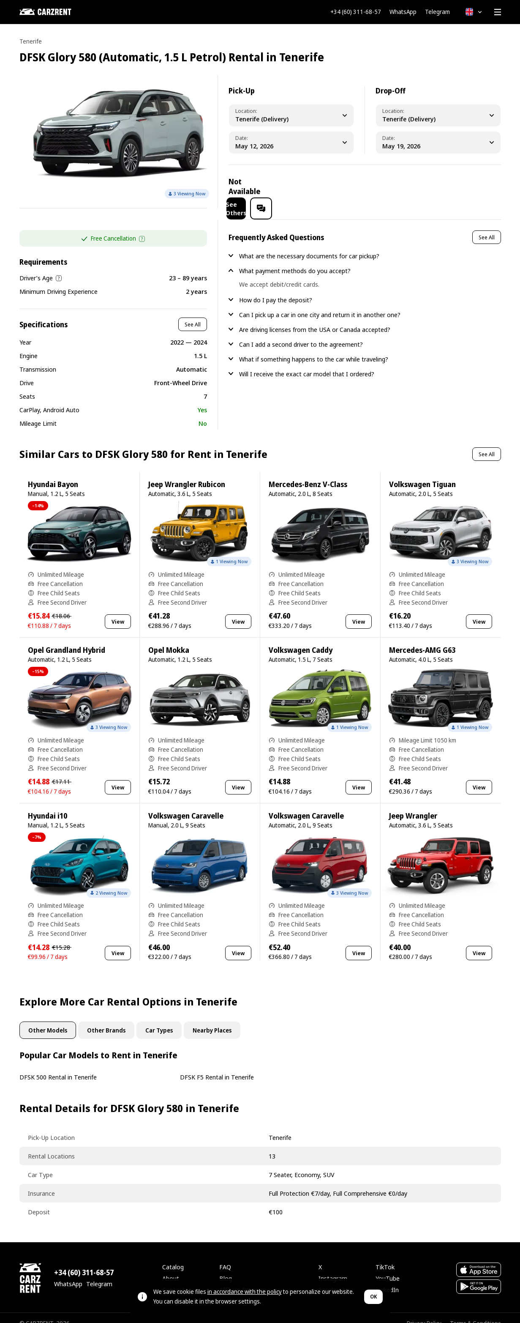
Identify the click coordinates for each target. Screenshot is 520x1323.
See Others (425, 186)
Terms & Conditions (475, 1312)
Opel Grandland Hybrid (66, 639)
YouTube (388, 1267)
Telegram (437, 12)
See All (193, 313)
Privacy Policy (424, 1312)
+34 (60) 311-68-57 (355, 12)
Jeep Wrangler (413, 805)
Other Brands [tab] (106, 1019)
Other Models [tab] (47, 1019)
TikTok (385, 1256)
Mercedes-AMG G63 (422, 639)
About (170, 1267)
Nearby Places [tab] (212, 1019)
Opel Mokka (168, 639)
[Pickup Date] (291, 142)
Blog (225, 1267)
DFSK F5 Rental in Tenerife (217, 1066)
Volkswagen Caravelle (185, 805)
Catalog (173, 1256)
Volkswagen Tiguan (422, 473)
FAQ (225, 1256)
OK (373, 1296)
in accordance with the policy (244, 1291)
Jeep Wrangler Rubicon (186, 473)
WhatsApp (403, 12)
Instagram (333, 1267)
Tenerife (30, 41)
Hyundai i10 (47, 805)
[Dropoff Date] (438, 142)
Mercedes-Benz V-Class (308, 473)
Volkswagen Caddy (300, 639)
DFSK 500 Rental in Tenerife (58, 1066)
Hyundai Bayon (53, 473)
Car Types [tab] (159, 1019)
